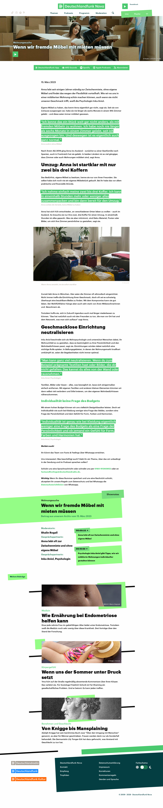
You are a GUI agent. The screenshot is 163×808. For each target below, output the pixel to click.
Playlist (137, 14)
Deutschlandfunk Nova (71, 763)
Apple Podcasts (102, 67)
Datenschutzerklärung (109, 763)
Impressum (104, 767)
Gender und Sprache (109, 779)
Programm (84, 13)
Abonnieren (121, 67)
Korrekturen (104, 771)
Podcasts (68, 13)
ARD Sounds (69, 67)
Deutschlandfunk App (47, 67)
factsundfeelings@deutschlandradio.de (60, 472)
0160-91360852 (103, 468)
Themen (54, 13)
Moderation (101, 13)
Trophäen (64, 775)
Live (127, 14)
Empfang (64, 771)
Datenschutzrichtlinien (52, 484)
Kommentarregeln (107, 775)
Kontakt (64, 767)
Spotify (85, 67)
